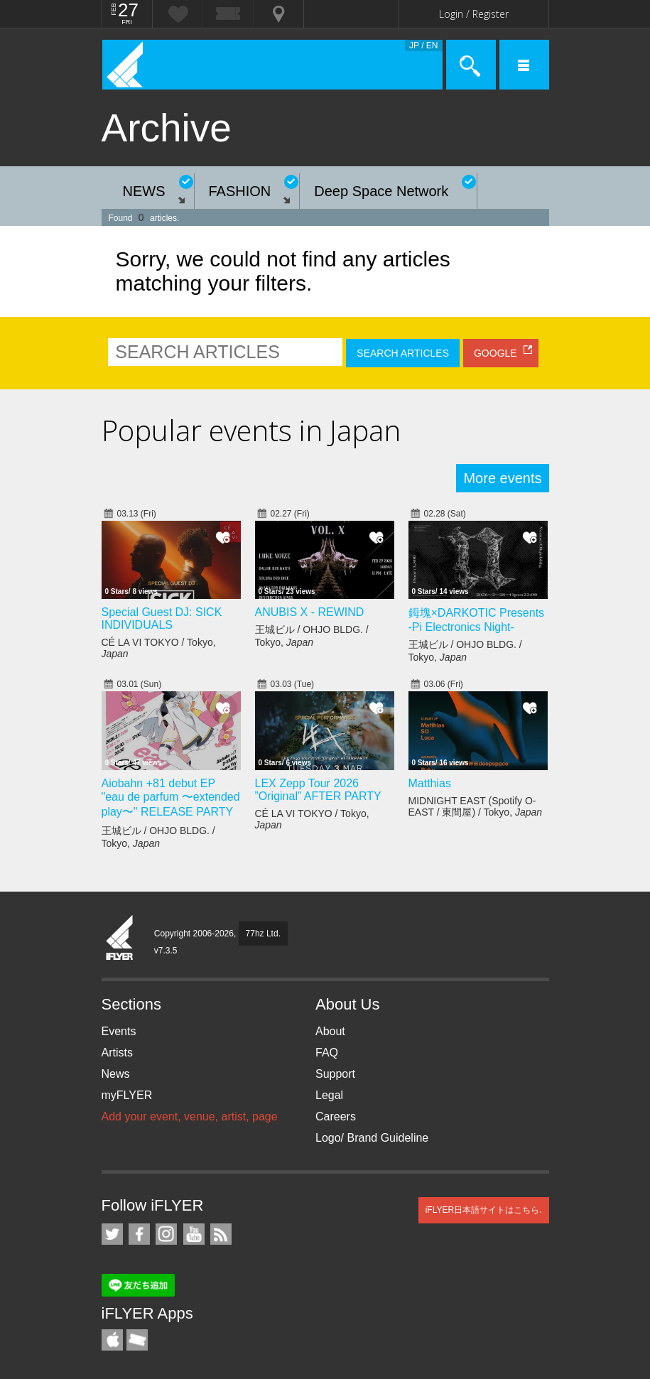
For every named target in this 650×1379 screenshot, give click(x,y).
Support (335, 1074)
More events (502, 478)
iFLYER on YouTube (194, 1234)
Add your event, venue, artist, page (190, 1116)
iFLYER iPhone (112, 1340)
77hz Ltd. (263, 934)
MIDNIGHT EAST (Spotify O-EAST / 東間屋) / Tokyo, (475, 806)
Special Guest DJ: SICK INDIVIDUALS (162, 618)
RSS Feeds (221, 1234)
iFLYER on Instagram (166, 1234)
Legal (329, 1095)
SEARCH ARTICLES (403, 353)
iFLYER (120, 938)
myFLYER (127, 1095)
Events (119, 1031)
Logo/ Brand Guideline (371, 1138)
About (330, 1031)
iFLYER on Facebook (139, 1234)
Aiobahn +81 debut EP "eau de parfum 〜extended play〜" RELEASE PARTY (171, 797)
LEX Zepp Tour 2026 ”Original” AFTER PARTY (318, 789)
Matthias (429, 783)
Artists (117, 1053)
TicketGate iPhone (137, 1340)
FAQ (326, 1053)
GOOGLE (495, 353)
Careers (335, 1116)
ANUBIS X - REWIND (309, 612)
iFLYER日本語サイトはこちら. (484, 1210)
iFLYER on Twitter (112, 1234)
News (116, 1074)
